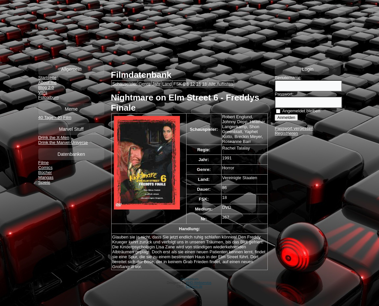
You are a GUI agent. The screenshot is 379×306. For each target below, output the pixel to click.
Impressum (189, 279)
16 (198, 83)
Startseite (47, 77)
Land (167, 83)
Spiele (44, 182)
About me (47, 82)
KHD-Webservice (199, 283)
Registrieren (286, 133)
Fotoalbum (48, 97)
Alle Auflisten (221, 83)
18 (204, 83)
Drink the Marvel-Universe (63, 142)
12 (192, 83)
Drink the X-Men (53, 137)
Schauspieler (124, 83)
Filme (43, 162)
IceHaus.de (194, 286)
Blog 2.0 (46, 87)
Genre (145, 83)
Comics (45, 167)
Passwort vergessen (294, 128)
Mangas (45, 177)
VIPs (42, 92)
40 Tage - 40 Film (54, 117)
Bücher (45, 172)
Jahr (156, 83)
